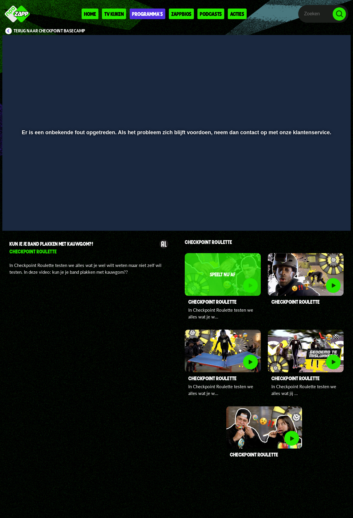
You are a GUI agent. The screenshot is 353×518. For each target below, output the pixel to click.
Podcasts (211, 13)
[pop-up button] (326, 218)
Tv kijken (114, 13)
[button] (14, 218)
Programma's (147, 13)
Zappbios (181, 13)
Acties (237, 13)
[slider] (175, 205)
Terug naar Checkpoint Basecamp (49, 31)
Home (90, 13)
